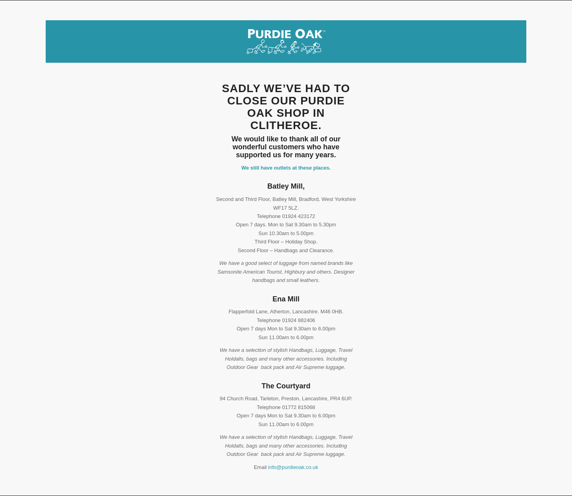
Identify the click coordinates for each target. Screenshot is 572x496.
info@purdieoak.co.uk (293, 467)
